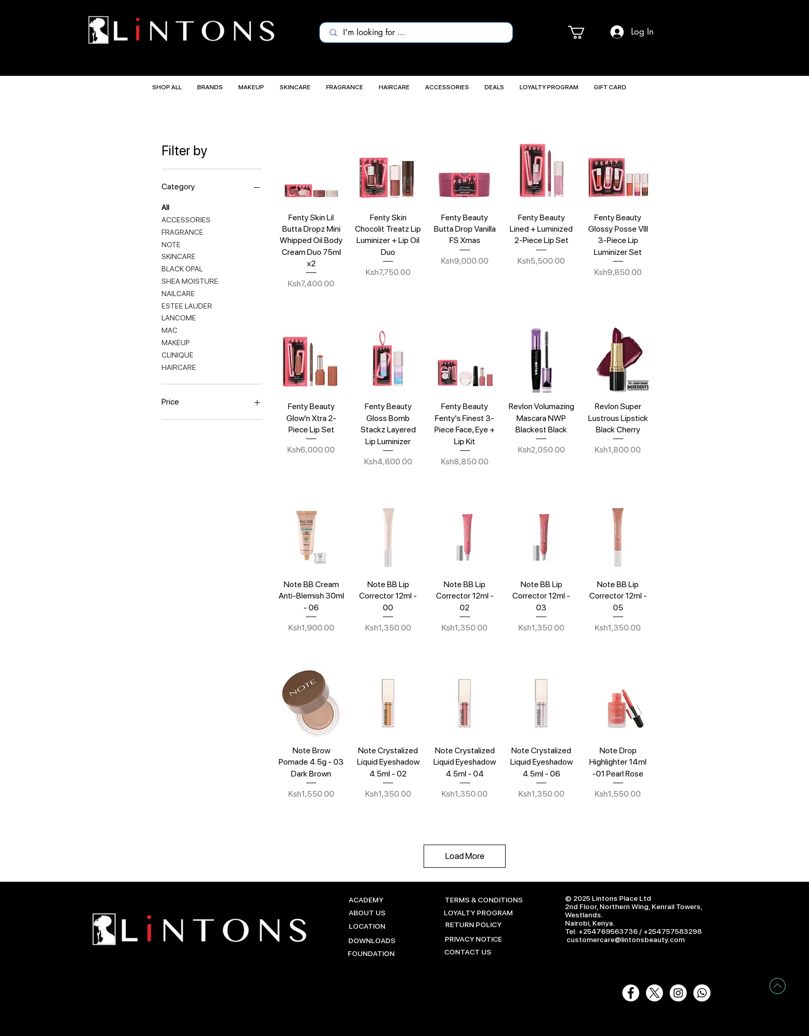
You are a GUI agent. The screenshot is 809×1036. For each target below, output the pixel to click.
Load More (464, 856)
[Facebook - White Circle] (630, 992)
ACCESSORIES (186, 219)
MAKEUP (175, 342)
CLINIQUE (177, 354)
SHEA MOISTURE (189, 280)
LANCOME (178, 317)
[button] (584, 32)
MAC (169, 329)
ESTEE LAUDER (186, 305)
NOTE (171, 244)
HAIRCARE (178, 366)
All (165, 207)
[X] (654, 992)
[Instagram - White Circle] (678, 992)
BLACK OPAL (182, 268)
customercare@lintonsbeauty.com (626, 939)
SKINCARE (178, 256)
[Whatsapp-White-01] (701, 992)
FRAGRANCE (182, 231)
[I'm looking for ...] (417, 32)
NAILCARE (178, 293)
